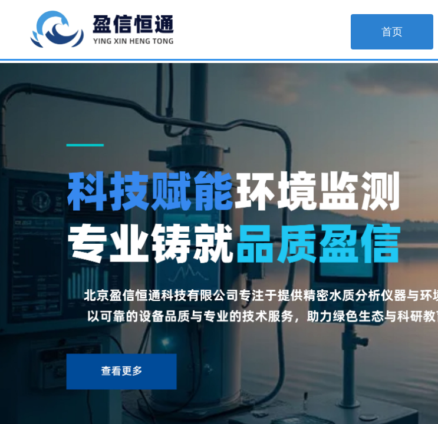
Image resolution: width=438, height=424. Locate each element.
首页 (392, 32)
